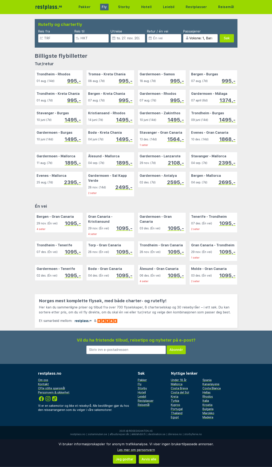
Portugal (177, 409)
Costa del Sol (180, 392)
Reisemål (226, 7)
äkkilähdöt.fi (138, 434)
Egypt (175, 417)
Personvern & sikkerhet (53, 392)
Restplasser (196, 7)
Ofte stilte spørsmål (51, 388)
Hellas (207, 392)
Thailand (176, 413)
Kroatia (207, 405)
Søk (227, 38)
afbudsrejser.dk (119, 434)
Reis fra (44, 31)
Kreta (174, 396)
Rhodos (208, 396)
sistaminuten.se (97, 434)
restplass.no (77, 434)
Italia (206, 400)
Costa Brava (179, 388)
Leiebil (169, 7)
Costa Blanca (212, 388)
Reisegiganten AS (141, 431)
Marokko (208, 413)
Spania (207, 380)
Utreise (116, 31)
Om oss (43, 380)
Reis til (79, 31)
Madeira (208, 417)
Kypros (175, 405)
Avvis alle (148, 459)
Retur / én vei (157, 31)
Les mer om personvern (136, 450)
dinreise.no (175, 434)
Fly (104, 7)
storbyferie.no (193, 434)
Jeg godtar (124, 459)
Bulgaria (208, 409)
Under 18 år (179, 380)
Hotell (146, 7)
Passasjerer (192, 31)
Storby (124, 7)
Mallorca (176, 384)
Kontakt (43, 384)
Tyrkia (175, 400)
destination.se (156, 434)
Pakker (85, 7)
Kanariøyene (211, 384)
